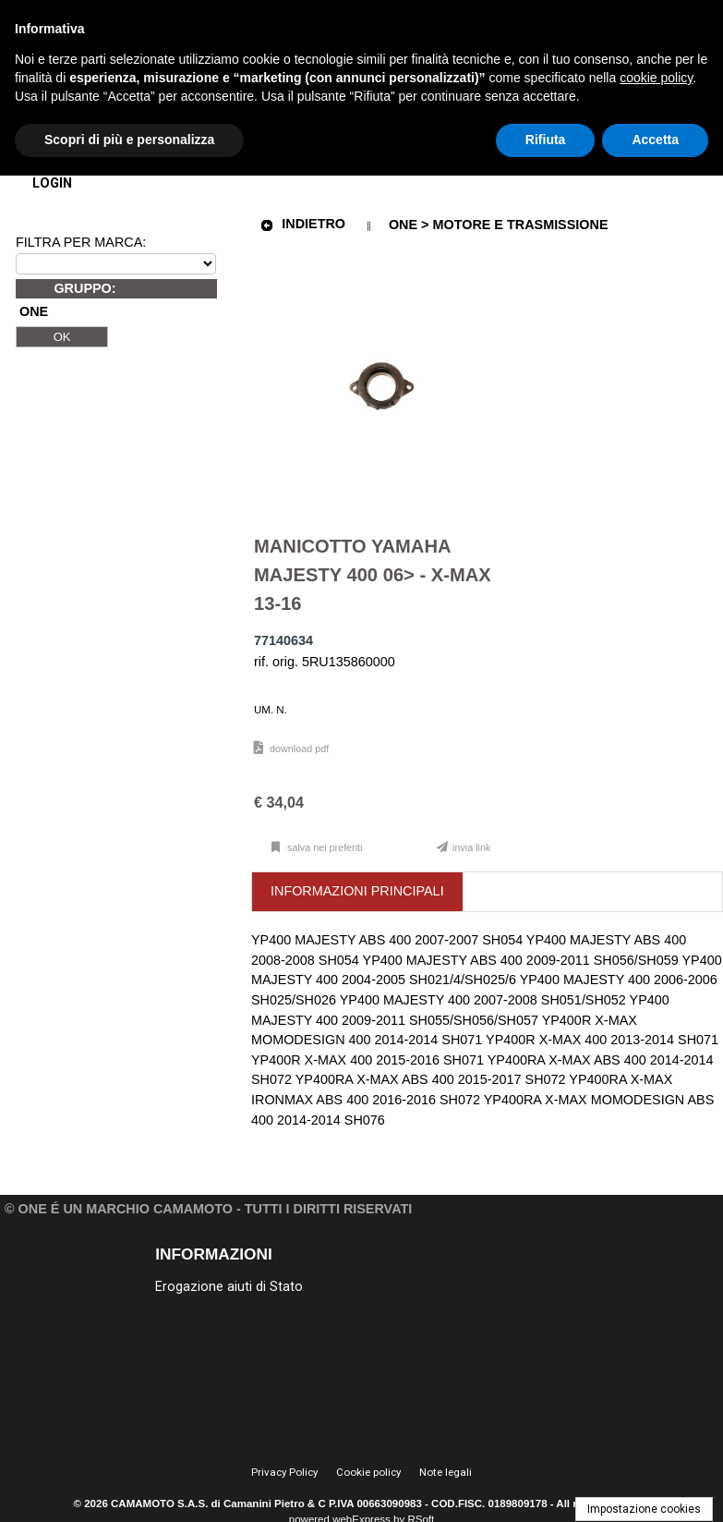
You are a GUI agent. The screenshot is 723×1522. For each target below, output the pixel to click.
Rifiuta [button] (545, 139)
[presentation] (357, 891)
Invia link (471, 847)
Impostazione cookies (644, 1509)
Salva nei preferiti (323, 847)
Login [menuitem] (52, 183)
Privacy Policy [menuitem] (284, 1472)
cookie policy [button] (656, 77)
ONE (33, 312)
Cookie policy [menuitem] (368, 1472)
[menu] (243, 1285)
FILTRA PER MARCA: (81, 242)
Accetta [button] (655, 139)
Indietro (302, 224)
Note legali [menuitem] (445, 1472)
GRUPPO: (84, 288)
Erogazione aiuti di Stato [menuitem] (229, 1287)
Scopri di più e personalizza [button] (129, 139)
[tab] (358, 892)
